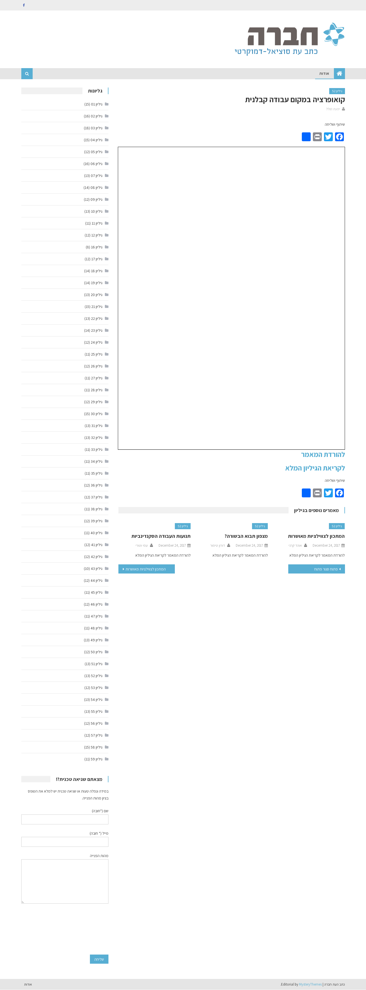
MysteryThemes (310, 984)
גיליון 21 (96, 306)
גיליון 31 (96, 425)
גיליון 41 (96, 544)
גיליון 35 (96, 473)
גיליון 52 (337, 91)
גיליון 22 (96, 318)
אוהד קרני (295, 545)
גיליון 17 (96, 258)
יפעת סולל (333, 109)
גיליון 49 (96, 639)
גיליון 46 (96, 604)
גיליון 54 (96, 699)
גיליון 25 (96, 354)
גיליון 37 (96, 497)
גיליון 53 (96, 687)
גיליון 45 (96, 592)
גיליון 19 (96, 282)
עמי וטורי (142, 545)
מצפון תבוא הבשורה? (246, 536)
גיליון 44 (96, 580)
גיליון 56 (96, 723)
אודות (324, 73)
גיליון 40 (96, 532)
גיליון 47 (96, 616)
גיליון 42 (96, 556)
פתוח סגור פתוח (326, 569)
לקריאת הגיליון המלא (315, 467)
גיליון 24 (96, 342)
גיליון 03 (96, 127)
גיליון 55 (96, 711)
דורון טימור (217, 545)
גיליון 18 (96, 270)
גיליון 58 (96, 747)
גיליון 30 (96, 413)
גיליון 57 (96, 735)
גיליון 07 (96, 175)
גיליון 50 (96, 651)
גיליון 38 (96, 508)
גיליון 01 (96, 104)
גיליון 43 (96, 568)
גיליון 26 (96, 366)
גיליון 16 (96, 247)
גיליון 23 (96, 330)
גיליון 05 (96, 151)
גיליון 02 (96, 116)
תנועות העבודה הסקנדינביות (161, 536)
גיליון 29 (96, 401)
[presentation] (85, 929)
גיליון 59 (96, 759)
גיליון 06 (96, 163)
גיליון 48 (96, 628)
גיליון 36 (96, 485)
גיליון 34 (96, 461)
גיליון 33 (96, 449)
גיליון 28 (96, 389)
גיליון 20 (96, 294)
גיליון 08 (96, 187)
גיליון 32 (96, 437)
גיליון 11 (97, 223)
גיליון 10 (96, 211)
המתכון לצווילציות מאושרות (316, 536)
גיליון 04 (96, 139)
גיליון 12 (96, 235)
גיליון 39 (96, 520)
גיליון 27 (96, 378)
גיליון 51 (96, 663)
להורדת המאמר (323, 454)
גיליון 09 (96, 199)
